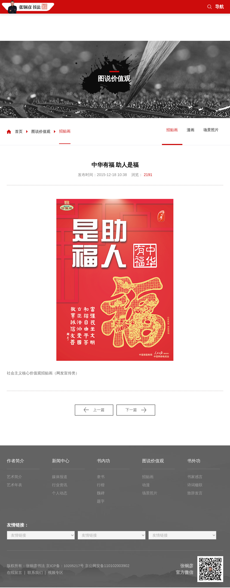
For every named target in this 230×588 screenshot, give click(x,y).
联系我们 (35, 573)
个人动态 (59, 493)
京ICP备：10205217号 (65, 566)
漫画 (188, 132)
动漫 (146, 485)
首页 (19, 132)
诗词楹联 (195, 485)
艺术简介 (14, 477)
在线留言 (14, 573)
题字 (101, 502)
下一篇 (136, 410)
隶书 (101, 477)
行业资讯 (59, 485)
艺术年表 (14, 485)
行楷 (101, 485)
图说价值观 (40, 132)
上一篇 (93, 410)
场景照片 (210, 132)
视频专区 (55, 573)
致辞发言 (195, 493)
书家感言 (195, 477)
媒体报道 (59, 477)
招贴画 (64, 132)
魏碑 (101, 493)
